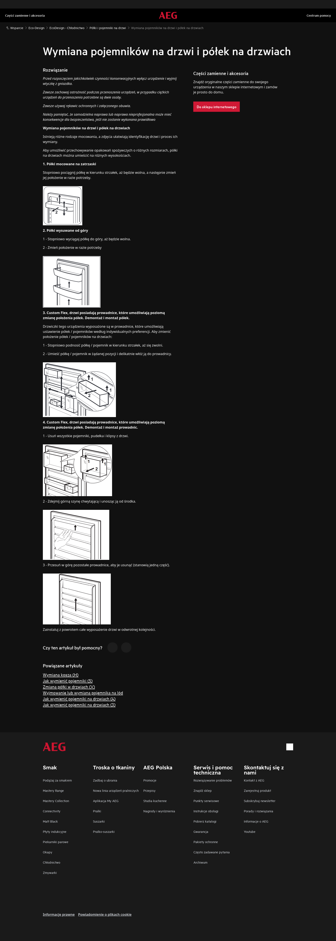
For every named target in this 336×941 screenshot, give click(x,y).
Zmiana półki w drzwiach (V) (69, 686)
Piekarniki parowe (55, 842)
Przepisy (149, 790)
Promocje (149, 780)
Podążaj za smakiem (57, 780)
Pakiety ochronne (206, 842)
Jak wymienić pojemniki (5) (68, 680)
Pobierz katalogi (205, 821)
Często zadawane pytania (212, 852)
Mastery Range (53, 790)
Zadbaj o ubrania (105, 780)
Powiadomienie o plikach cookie (105, 914)
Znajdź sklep (203, 790)
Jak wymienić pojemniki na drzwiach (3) (79, 704)
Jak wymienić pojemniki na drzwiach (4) (79, 698)
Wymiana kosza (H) (60, 674)
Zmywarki (50, 872)
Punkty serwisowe (206, 801)
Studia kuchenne (155, 801)
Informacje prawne (59, 914)
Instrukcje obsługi (206, 811)
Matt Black (50, 821)
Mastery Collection (56, 801)
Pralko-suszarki (104, 831)
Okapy (47, 852)
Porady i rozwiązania (258, 811)
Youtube (249, 831)
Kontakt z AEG (254, 780)
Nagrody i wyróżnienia (159, 811)
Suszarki (99, 821)
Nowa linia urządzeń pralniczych (116, 790)
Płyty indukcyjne (54, 831)
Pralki (97, 811)
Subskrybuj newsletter (259, 801)
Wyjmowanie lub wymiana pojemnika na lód (83, 692)
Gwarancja (201, 831)
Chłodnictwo (51, 862)
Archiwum (200, 862)
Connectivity (51, 811)
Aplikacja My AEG (105, 801)
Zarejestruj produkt (257, 790)
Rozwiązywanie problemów (213, 780)
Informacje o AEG (256, 821)
